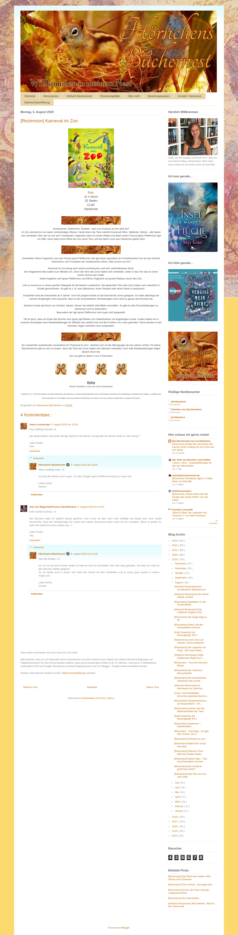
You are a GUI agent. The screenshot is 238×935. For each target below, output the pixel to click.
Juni (177, 787)
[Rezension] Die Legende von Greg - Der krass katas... (190, 649)
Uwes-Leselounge (39, 424)
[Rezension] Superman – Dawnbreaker (187, 725)
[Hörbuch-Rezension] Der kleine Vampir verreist (191, 596)
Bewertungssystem (159, 96)
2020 (175, 554)
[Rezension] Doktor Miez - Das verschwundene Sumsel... (190, 760)
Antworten (34, 451)
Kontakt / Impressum (190, 96)
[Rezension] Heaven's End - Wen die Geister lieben (189, 752)
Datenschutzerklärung (37, 102)
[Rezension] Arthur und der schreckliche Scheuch (188, 626)
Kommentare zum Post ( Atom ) (97, 698)
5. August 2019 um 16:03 (64, 424)
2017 (175, 821)
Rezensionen (51, 96)
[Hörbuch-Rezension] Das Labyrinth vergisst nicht (188, 611)
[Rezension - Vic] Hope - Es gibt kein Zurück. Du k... (191, 733)
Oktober (179, 573)
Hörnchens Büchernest (51, 464)
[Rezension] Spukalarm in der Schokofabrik (190, 603)
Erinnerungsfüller (110, 96)
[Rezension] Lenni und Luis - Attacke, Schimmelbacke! (189, 641)
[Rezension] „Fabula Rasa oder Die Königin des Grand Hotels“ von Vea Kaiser (190, 497)
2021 (175, 550)
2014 (175, 835)
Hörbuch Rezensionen (79, 96)
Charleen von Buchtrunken (186, 409)
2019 (175, 559)
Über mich (134, 96)
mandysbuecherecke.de (186, 475)
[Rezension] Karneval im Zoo (189, 738)
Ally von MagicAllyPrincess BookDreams (52, 506)
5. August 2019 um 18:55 (84, 464)
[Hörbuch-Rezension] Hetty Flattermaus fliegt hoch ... (189, 656)
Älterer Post (152, 687)
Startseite (29, 96)
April (178, 796)
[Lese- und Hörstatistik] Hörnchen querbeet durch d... (191, 694)
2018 (175, 816)
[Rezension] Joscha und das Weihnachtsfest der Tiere (189, 710)
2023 (175, 540)
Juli (177, 782)
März (178, 801)
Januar (179, 811)
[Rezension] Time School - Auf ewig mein (190, 884)
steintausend (178, 401)
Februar (179, 806)
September (181, 577)
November (181, 568)
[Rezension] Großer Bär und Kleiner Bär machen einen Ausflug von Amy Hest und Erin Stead (193, 447)
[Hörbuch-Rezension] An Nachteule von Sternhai (188, 687)
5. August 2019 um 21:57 (91, 506)
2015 (175, 831)
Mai (177, 792)
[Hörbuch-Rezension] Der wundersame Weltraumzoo (190, 588)
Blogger (125, 927)
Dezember (181, 563)
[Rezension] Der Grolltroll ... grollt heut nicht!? (189, 768)
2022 (175, 545)
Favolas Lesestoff (182, 509)
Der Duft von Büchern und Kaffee (191, 459)
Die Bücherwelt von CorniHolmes (191, 441)
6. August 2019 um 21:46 (84, 553)
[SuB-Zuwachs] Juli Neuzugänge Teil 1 (185, 717)
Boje (91, 192)
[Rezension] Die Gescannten (183, 898)
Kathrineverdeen (181, 491)
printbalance (178, 417)
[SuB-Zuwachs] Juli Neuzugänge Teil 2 (185, 634)
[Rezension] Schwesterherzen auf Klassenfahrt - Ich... (190, 702)
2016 (175, 826)
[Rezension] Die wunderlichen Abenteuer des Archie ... (190, 679)
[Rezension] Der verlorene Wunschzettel (188, 672)
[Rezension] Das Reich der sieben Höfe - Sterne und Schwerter (190, 878)
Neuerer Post (30, 687)
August (179, 582)
